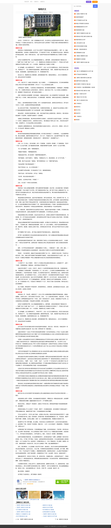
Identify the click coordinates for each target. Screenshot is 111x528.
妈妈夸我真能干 (80, 17)
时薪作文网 (53, 526)
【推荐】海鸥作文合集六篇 (23, 505)
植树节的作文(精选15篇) (82, 80)
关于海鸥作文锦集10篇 (22, 509)
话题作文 (36, 1)
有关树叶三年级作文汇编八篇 (83, 84)
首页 (31, 1)
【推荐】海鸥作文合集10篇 (23, 507)
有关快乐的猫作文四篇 (81, 46)
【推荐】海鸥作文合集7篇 (49, 514)
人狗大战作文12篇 (80, 42)
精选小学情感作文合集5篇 (82, 23)
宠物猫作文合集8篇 (80, 59)
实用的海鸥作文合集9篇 (49, 511)
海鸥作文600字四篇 (48, 507)
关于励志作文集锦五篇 (81, 74)
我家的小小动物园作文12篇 (23, 514)
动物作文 (42, 1)
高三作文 (78, 110)
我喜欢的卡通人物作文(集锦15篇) (84, 36)
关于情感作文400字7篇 (81, 20)
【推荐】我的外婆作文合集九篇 (83, 77)
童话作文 (78, 106)
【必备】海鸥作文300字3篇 (50, 516)
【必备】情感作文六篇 (81, 13)
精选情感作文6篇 (80, 30)
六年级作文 (79, 103)
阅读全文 (45, 12)
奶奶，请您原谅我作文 (81, 49)
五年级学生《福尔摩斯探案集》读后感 (85, 87)
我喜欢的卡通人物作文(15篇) (83, 90)
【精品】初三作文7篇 (81, 97)
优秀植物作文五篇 (80, 52)
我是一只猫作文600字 (81, 93)
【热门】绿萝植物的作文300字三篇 (84, 71)
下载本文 (50, 12)
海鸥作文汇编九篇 (47, 505)
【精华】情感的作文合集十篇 (83, 33)
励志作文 (78, 113)
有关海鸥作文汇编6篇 (48, 509)
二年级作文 (79, 116)
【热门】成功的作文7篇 (82, 100)
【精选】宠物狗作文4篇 (82, 55)
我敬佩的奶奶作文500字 (82, 26)
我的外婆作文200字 (80, 39)
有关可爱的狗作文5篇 (21, 516)
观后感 (77, 119)
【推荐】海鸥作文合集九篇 (23, 511)
